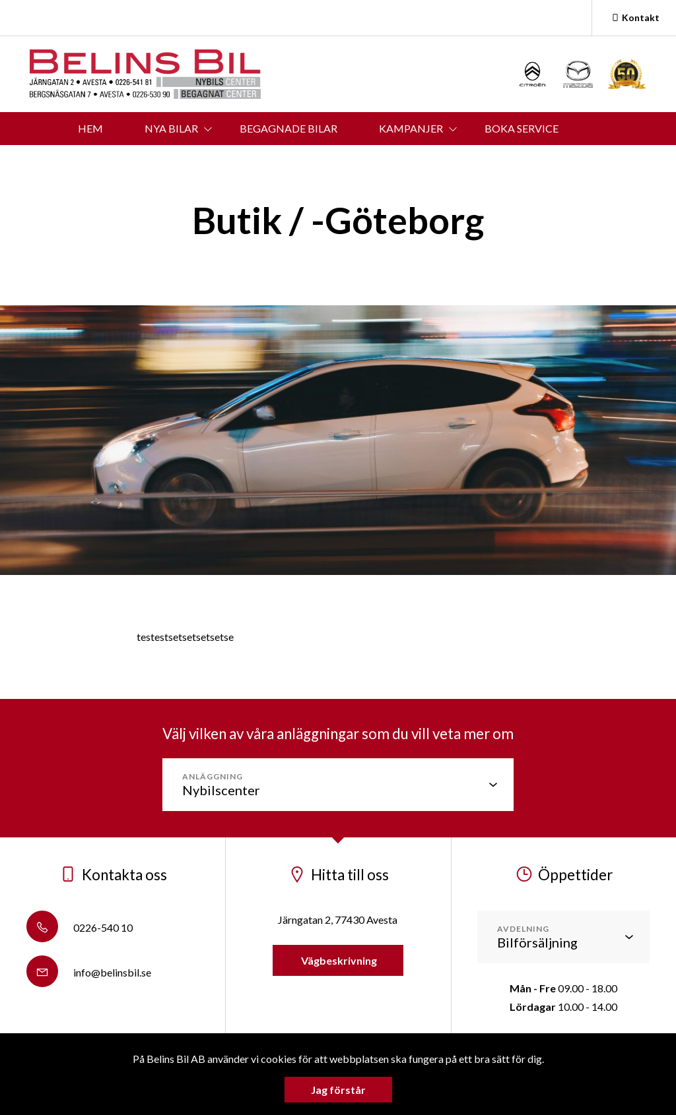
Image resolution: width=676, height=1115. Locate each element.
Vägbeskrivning (338, 960)
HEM (90, 128)
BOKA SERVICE (521, 128)
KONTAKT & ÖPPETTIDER (337, 161)
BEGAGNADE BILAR (288, 128)
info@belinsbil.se (88, 972)
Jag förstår (338, 1089)
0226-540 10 (79, 927)
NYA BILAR (171, 128)
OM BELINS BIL (481, 161)
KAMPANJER (411, 128)
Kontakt (634, 17)
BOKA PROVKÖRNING (174, 161)
